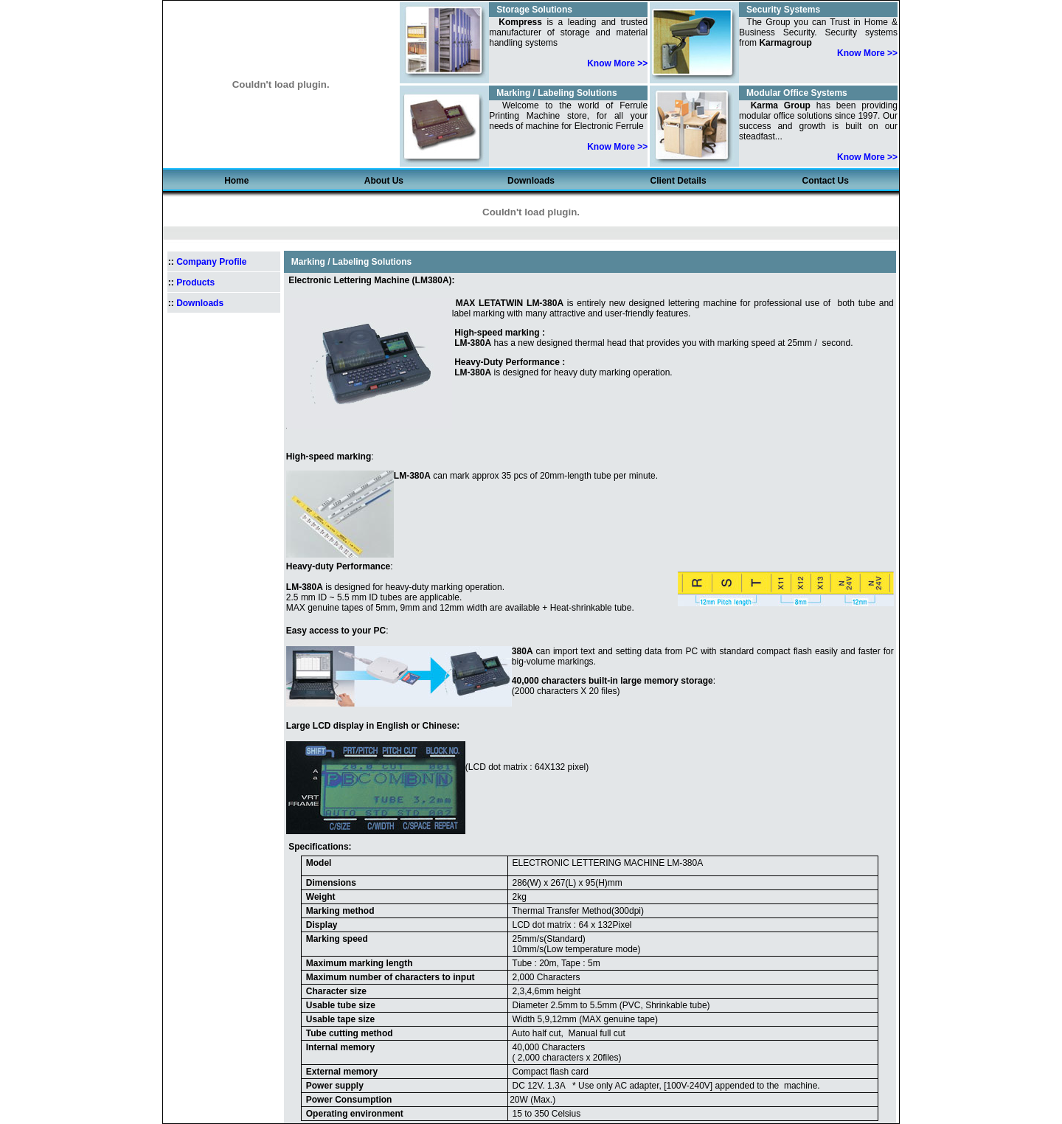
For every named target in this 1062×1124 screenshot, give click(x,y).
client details (678, 181)
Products (195, 282)
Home (236, 181)
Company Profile (211, 262)
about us (383, 181)
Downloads (531, 181)
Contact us (825, 181)
